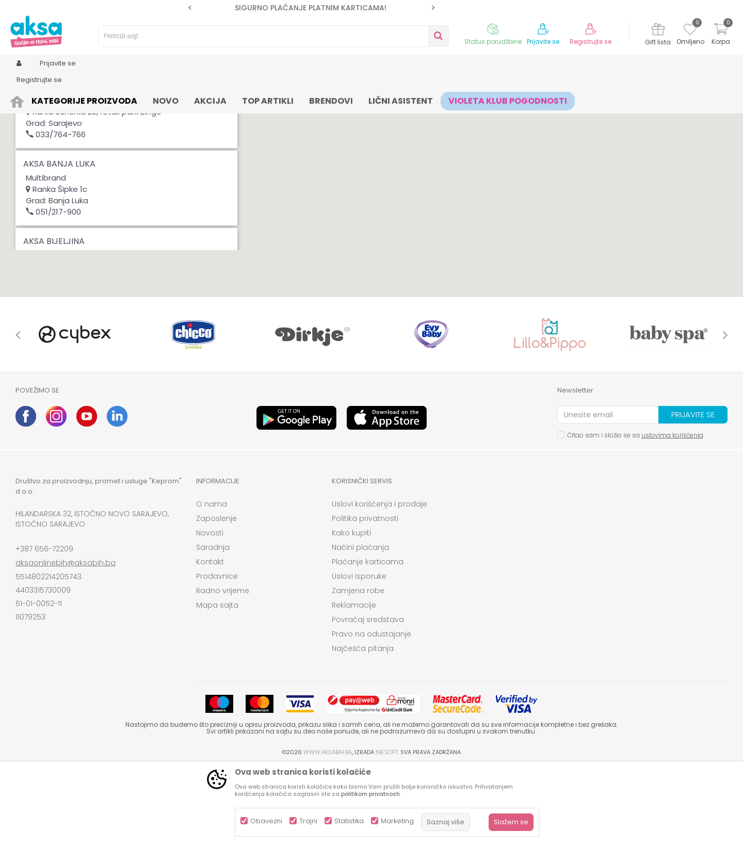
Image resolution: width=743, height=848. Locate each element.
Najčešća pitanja (363, 728)
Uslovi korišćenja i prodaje (379, 584)
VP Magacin (100, 137)
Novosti (209, 613)
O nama (211, 584)
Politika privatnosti (365, 598)
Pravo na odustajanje (371, 714)
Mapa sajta (217, 685)
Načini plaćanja (360, 627)
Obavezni (266, 821)
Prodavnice (217, 656)
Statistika (349, 821)
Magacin (46, 137)
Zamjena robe (358, 670)
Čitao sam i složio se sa (635, 515)
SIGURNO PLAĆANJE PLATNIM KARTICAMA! (310, 8)
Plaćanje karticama (367, 642)
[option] (311, 7)
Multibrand (157, 137)
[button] (561, 161)
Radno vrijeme (222, 670)
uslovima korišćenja (672, 515)
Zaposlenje (216, 598)
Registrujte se (590, 42)
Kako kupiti (351, 613)
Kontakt (210, 642)
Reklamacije (354, 685)
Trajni (308, 821)
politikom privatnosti (370, 794)
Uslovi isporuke (359, 656)
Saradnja (213, 627)
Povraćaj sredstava (368, 699)
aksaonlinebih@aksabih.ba (65, 643)
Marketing (397, 821)
